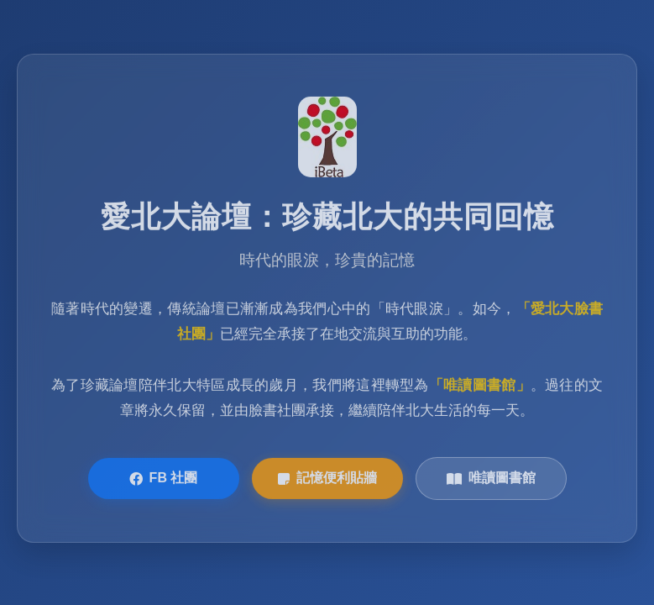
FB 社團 (163, 479)
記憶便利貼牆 (327, 479)
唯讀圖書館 (491, 479)
